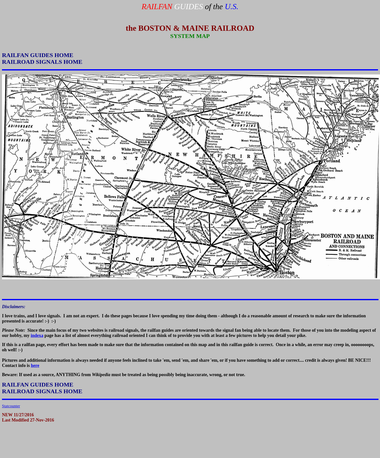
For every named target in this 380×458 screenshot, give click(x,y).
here (35, 365)
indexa (37, 335)
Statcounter (11, 406)
